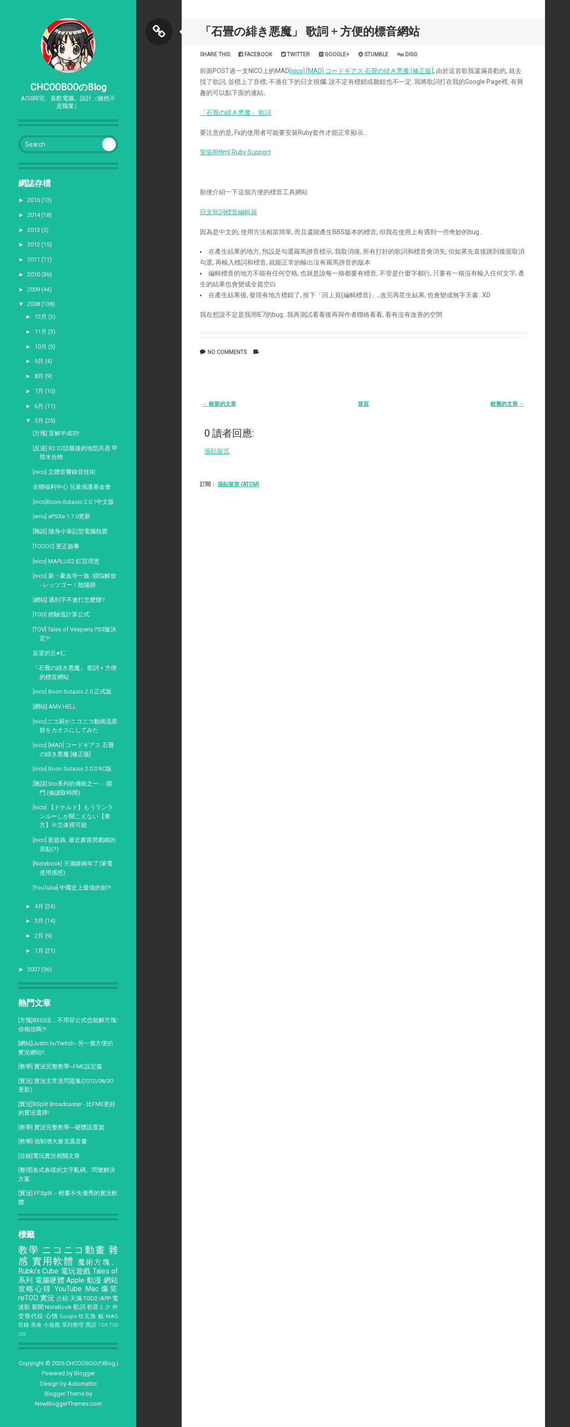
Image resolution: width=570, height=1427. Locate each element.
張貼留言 (217, 451)
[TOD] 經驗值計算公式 (61, 614)
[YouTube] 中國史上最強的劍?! (72, 887)
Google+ (334, 54)
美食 (36, 1325)
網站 (111, 1280)
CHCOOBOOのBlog (68, 87)
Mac (92, 1289)
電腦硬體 (49, 1280)
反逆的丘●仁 (49, 653)
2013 (34, 229)
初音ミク (99, 1307)
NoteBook (58, 1307)
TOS (113, 1325)
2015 (34, 200)
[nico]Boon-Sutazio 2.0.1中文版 (73, 501)
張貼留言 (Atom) (238, 484)
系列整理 (73, 1325)
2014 (34, 215)
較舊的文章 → (508, 404)
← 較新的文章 (219, 404)
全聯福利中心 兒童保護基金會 (72, 486)
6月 (40, 406)
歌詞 (79, 1307)
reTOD (28, 1298)
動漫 (94, 1280)
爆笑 (109, 1289)
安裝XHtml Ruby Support (235, 152)
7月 (40, 391)
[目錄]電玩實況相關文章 (49, 1155)
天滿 (76, 1298)
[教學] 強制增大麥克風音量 (52, 1141)
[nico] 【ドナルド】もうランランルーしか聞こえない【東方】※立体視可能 (73, 816)
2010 (34, 274)
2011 (34, 259)
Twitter (295, 54)
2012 (34, 244)
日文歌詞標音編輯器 (228, 212)
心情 (51, 1316)
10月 (41, 346)
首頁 (363, 404)
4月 (40, 906)
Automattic (82, 1383)
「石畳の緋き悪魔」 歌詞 (235, 112)
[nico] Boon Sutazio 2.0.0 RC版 (72, 768)
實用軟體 (53, 1261)
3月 (40, 920)
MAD (112, 1316)
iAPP (105, 1298)
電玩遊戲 (76, 1271)
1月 (40, 950)
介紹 (62, 1298)
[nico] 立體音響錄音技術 (64, 471)
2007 (34, 969)
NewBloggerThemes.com (68, 1403)
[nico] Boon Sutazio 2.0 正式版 (72, 691)
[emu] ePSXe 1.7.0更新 (61, 516)
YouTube (68, 1289)
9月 (40, 361)
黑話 (91, 1325)
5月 (40, 420)
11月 (41, 331)
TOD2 (90, 1298)
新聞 (38, 1307)
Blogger (84, 1373)
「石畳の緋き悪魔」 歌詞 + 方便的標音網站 (310, 31)
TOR (103, 1325)
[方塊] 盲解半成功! (56, 433)
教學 (28, 1250)
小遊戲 (52, 1325)
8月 (40, 376)
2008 (34, 303)
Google (68, 1316)
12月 (41, 316)
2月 (40, 935)
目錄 (24, 1325)
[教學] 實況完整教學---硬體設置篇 (61, 1127)
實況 (47, 1298)
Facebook (255, 54)
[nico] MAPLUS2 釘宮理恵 (66, 561)
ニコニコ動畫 (73, 1250)
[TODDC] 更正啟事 (56, 546)
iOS (21, 1334)
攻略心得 (35, 1289)
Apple (75, 1280)
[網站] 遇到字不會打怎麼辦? (69, 599)
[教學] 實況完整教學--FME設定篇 (60, 1066)
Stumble (373, 54)
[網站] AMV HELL (54, 706)
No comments (227, 352)
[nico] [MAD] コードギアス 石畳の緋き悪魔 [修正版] (361, 70)
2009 (34, 289)
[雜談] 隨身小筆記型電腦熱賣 (70, 531)
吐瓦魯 (87, 1316)
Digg (407, 54)
